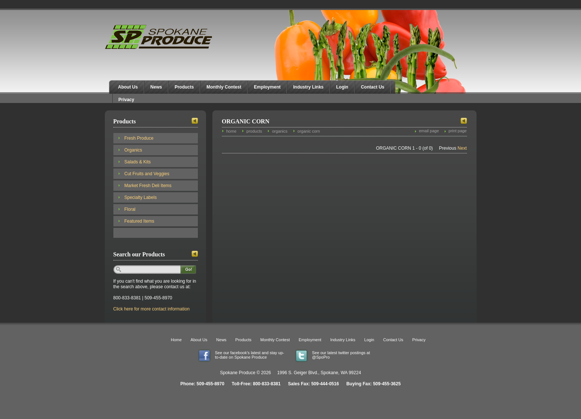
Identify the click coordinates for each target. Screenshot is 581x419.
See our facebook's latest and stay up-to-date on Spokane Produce (249, 354)
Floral (130, 209)
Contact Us (372, 87)
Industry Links (308, 87)
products (254, 131)
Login (342, 87)
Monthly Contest (223, 87)
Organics (133, 150)
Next (462, 148)
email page (429, 131)
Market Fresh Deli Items (148, 185)
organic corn (309, 131)
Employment (267, 87)
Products (184, 87)
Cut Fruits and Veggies (146, 173)
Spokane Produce (159, 37)
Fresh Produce (139, 138)
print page (458, 131)
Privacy (127, 99)
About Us (128, 87)
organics (280, 131)
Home (176, 339)
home (231, 131)
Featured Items (139, 221)
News (156, 87)
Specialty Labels (140, 197)
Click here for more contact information (151, 309)
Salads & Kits (137, 161)
